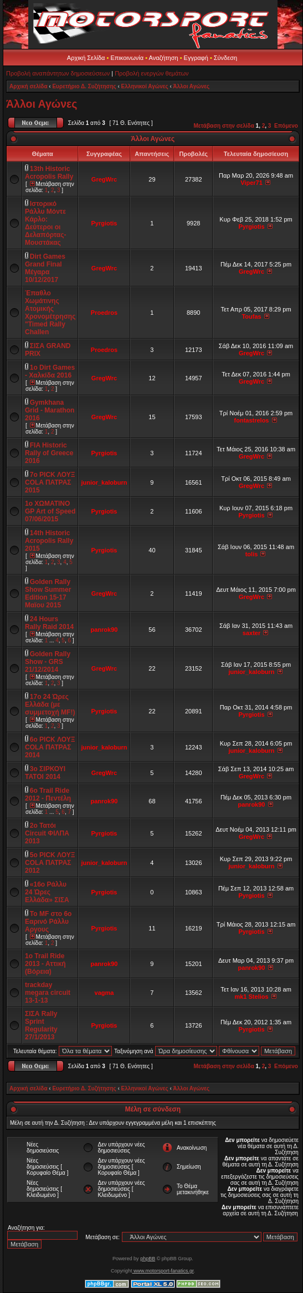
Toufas (251, 316)
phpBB (147, 1258)
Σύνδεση (225, 57)
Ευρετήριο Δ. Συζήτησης (84, 86)
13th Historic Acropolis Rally (49, 172)
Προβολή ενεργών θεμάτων (151, 73)
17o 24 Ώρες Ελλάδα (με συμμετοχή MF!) (50, 704)
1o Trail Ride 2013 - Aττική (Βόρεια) (45, 963)
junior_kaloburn (104, 482)
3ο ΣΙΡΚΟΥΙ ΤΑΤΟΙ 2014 (45, 773)
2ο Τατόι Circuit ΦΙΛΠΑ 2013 (47, 833)
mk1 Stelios (251, 996)
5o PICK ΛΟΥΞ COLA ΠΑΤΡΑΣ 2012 (50, 862)
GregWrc (104, 179)
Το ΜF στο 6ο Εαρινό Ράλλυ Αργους (48, 921)
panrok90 (104, 629)
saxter (251, 633)
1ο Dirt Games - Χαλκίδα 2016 (50, 371)
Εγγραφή (196, 57)
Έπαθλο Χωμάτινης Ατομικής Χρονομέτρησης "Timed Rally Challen (50, 312)
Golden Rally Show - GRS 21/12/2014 (47, 661)
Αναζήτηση (163, 57)
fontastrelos (251, 420)
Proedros (104, 312)
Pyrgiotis (104, 223)
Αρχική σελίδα (28, 86)
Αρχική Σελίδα (86, 57)
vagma (104, 992)
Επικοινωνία (126, 57)
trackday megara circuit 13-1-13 (47, 992)
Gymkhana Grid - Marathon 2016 (49, 410)
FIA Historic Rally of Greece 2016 (49, 453)
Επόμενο (286, 126)
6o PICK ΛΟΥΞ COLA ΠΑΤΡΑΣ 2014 (50, 747)
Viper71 (251, 182)
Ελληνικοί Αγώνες (144, 86)
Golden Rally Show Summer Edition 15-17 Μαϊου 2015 (48, 593)
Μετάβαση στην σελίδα (224, 126)
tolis (251, 554)
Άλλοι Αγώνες (191, 86)
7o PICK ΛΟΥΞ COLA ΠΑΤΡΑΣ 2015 (50, 482)
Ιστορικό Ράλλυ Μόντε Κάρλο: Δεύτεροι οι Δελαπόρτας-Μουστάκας (45, 223)
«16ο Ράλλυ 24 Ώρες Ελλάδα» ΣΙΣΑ (47, 892)
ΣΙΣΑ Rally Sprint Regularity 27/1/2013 (41, 1025)
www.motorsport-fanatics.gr (162, 1271)
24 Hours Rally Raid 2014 (49, 623)
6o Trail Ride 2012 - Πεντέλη (48, 794)
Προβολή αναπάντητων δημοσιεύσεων (58, 73)
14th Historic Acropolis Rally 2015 (49, 540)
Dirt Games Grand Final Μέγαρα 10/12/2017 (45, 268)
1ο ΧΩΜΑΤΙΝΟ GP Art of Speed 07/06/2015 (50, 511)
